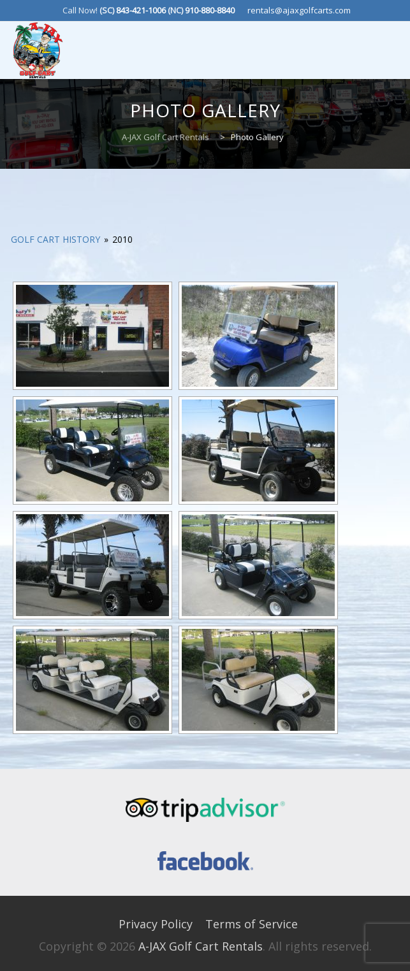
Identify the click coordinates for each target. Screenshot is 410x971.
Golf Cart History (55, 239)
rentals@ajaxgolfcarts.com (299, 10)
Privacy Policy (156, 923)
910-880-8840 (210, 10)
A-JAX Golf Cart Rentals (200, 946)
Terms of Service (251, 923)
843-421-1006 (141, 10)
